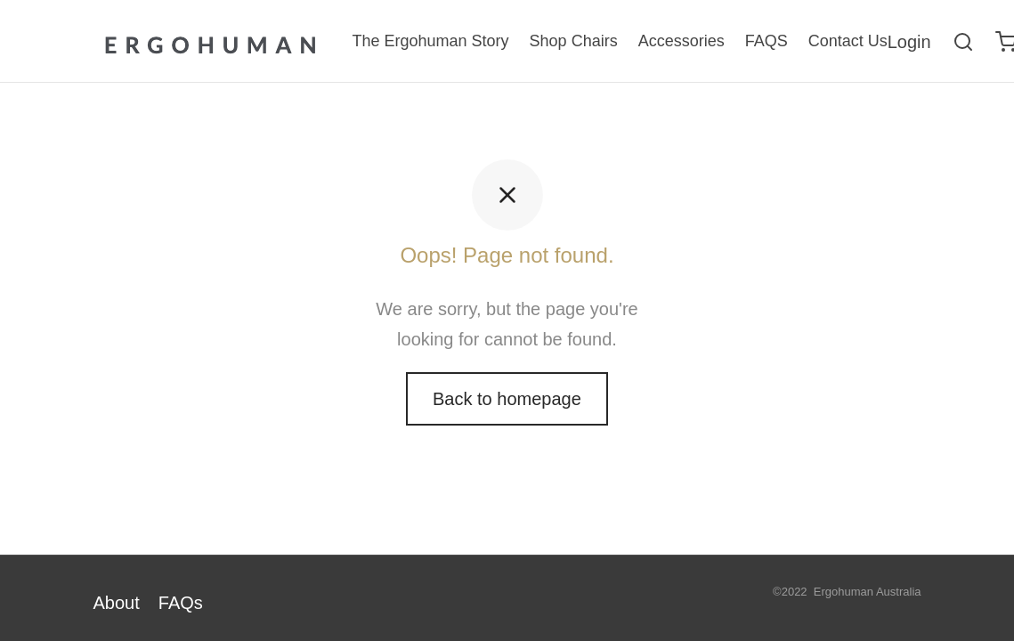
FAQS (766, 41)
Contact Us (848, 41)
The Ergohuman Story (431, 41)
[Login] (909, 42)
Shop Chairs (574, 41)
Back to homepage (507, 399)
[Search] (963, 42)
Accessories (681, 41)
